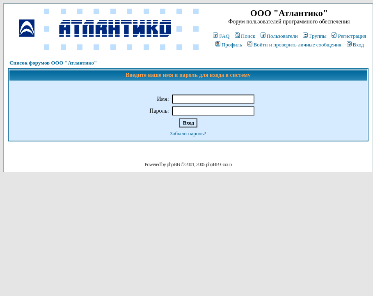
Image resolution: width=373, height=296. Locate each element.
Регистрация (349, 36)
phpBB (173, 164)
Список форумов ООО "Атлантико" (53, 63)
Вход (355, 45)
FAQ (221, 36)
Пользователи (279, 36)
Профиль (228, 45)
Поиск (245, 36)
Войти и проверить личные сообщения (294, 45)
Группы (314, 36)
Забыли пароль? (188, 133)
